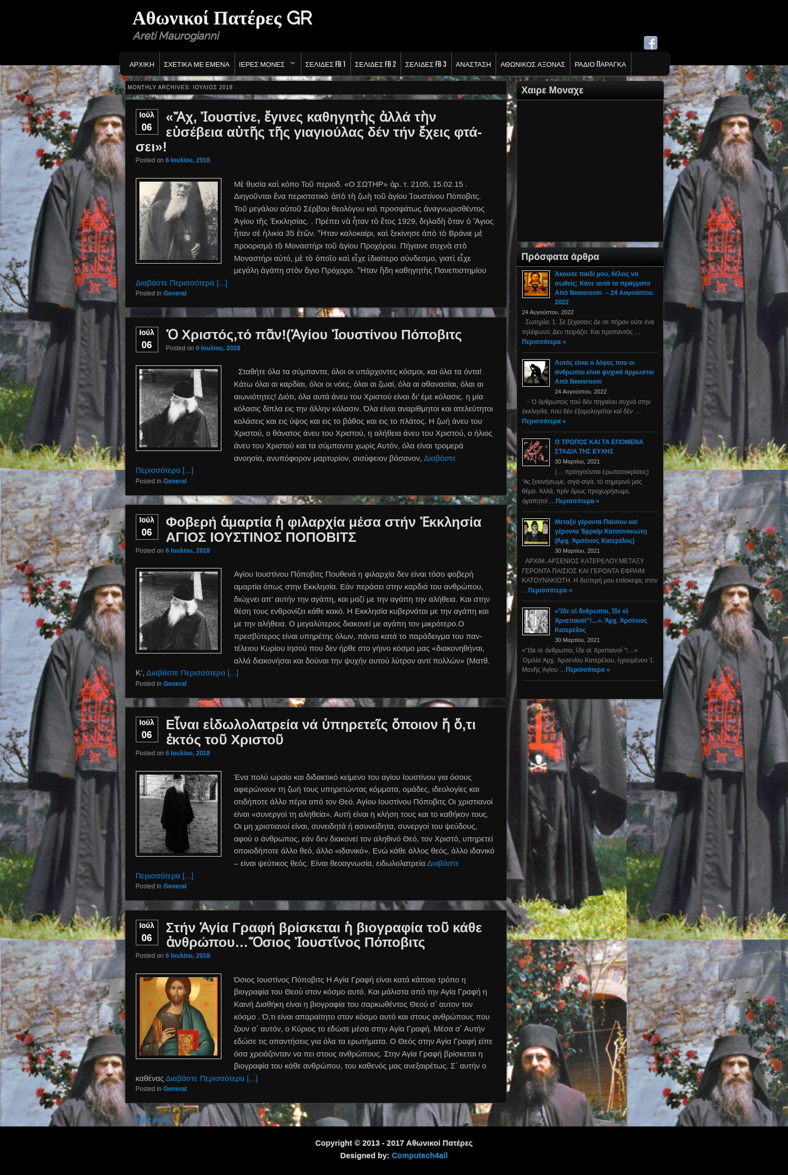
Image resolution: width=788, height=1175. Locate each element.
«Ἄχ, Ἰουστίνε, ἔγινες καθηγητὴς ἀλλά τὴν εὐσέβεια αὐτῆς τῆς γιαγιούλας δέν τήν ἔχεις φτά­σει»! (309, 132)
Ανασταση (473, 63)
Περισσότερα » (544, 342)
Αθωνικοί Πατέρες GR (222, 18)
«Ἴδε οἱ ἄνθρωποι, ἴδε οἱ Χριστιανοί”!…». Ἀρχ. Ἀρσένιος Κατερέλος (601, 621)
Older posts (148, 1119)
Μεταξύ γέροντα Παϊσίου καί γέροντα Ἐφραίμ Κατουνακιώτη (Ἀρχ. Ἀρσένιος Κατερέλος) (601, 531)
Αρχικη (142, 63)
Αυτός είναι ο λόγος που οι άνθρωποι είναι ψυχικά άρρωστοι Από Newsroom (604, 372)
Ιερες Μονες (265, 66)
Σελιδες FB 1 (325, 63)
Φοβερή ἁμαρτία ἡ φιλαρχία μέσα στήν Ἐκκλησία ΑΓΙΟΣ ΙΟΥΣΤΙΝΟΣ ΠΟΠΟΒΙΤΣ (323, 529)
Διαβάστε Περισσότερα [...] (182, 282)
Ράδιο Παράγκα (600, 63)
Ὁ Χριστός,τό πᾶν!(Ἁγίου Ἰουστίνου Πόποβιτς (314, 334)
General (175, 293)
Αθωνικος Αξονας (532, 63)
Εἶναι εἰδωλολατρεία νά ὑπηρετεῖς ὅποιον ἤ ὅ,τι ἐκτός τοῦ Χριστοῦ (321, 732)
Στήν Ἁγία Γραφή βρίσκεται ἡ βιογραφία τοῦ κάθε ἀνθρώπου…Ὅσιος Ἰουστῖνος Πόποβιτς (324, 935)
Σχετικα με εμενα (197, 63)
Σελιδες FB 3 (425, 63)
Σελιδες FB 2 (375, 63)
